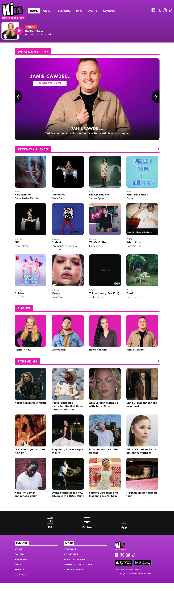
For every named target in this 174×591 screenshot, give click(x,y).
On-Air (47, 10)
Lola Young (58, 300)
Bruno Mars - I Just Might (40, 34)
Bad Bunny (133, 300)
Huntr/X (19, 300)
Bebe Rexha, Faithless (27, 199)
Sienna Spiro (96, 199)
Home (34, 10)
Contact (109, 10)
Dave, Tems (58, 199)
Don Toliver (21, 248)
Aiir (151, 581)
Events (93, 10)
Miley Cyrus (96, 248)
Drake (129, 199)
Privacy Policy (74, 577)
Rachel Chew (34, 31)
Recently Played (33, 149)
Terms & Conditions (78, 572)
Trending (64, 10)
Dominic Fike (133, 248)
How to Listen (74, 567)
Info (79, 10)
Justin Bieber (97, 300)
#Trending (27, 366)
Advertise (71, 562)
